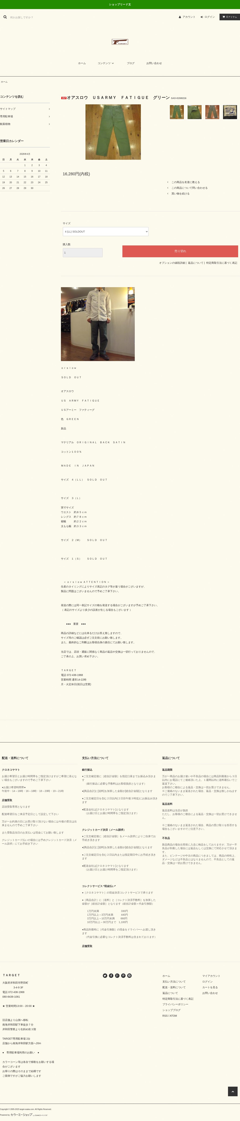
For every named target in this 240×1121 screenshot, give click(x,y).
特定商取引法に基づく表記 (221, 262)
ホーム (82, 63)
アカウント (189, 16)
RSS (165, 1015)
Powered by (24, 1115)
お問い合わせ (154, 63)
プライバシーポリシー (175, 1004)
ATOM (173, 1015)
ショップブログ (171, 1010)
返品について (195, 262)
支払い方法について (174, 981)
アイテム (229, 16)
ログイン (210, 16)
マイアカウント (211, 975)
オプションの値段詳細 (172, 262)
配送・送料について (174, 987)
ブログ (131, 63)
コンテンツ (106, 63)
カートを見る (210, 987)
